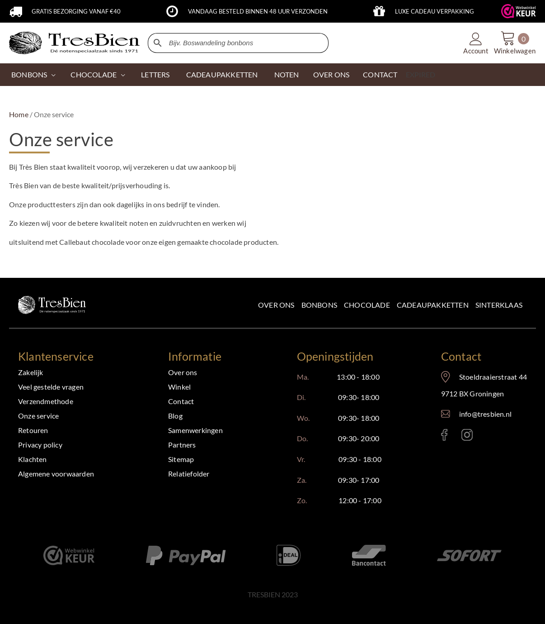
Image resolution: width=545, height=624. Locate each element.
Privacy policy (40, 444)
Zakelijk (30, 372)
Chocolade (367, 304)
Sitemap (181, 459)
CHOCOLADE (93, 74)
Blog (175, 415)
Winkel (179, 386)
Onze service (38, 415)
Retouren (33, 430)
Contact (181, 401)
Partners (182, 444)
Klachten (32, 459)
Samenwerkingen (195, 430)
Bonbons (29, 74)
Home (18, 114)
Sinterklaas (498, 304)
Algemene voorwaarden (56, 473)
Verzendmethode (45, 401)
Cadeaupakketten (433, 304)
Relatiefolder (189, 473)
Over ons (276, 304)
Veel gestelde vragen (51, 386)
